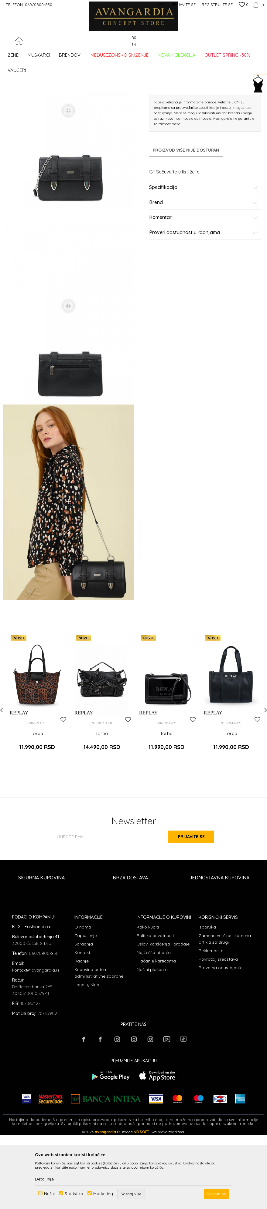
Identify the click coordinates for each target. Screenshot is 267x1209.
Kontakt (82, 1029)
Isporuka (207, 1003)
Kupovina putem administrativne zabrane (98, 1049)
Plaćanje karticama (156, 1037)
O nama (82, 1003)
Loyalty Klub (86, 1061)
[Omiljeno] (243, 5)
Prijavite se (200, 913)
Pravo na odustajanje (220, 1044)
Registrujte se (217, 4)
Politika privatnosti (155, 1012)
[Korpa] (258, 5)
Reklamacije (211, 1027)
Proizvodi (67, 82)
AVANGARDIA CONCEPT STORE (29, 82)
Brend (203, 278)
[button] (261, 71)
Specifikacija (203, 263)
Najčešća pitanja (154, 1029)
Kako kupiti (148, 1003)
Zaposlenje (85, 1012)
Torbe (108, 82)
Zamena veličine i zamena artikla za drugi (225, 1015)
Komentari (203, 293)
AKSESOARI (89, 82)
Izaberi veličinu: (163, 159)
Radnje (81, 1037)
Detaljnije (44, 1179)
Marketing (103, 1193)
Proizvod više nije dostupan (186, 225)
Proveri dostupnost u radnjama (203, 308)
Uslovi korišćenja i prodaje (163, 1020)
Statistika (74, 1193)
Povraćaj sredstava (218, 1036)
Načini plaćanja (152, 1046)
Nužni (49, 1193)
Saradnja (83, 1020)
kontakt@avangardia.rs (36, 1046)
